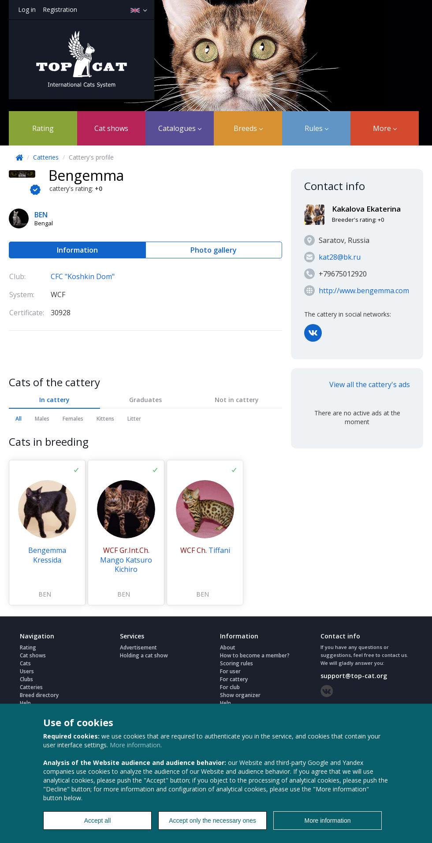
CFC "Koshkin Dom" (83, 276)
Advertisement (138, 647)
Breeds (248, 128)
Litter (134, 418)
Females (73, 418)
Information (77, 250)
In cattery (54, 399)
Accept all (97, 820)
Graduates (145, 399)
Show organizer (240, 695)
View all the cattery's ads (369, 384)
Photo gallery (213, 250)
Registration (60, 9)
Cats (25, 663)
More (385, 128)
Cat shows (111, 128)
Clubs (26, 679)
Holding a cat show (144, 655)
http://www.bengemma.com (364, 290)
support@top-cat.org (353, 675)
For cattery (234, 679)
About (227, 647)
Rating (43, 128)
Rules (316, 128)
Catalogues (179, 128)
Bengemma (86, 175)
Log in (27, 9)
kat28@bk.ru (340, 257)
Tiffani (205, 550)
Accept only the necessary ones (212, 820)
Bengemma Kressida (47, 555)
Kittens (105, 418)
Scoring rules (236, 663)
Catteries (46, 157)
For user (230, 671)
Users (27, 671)
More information (135, 745)
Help (25, 703)
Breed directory (39, 695)
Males (42, 418)
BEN (44, 594)
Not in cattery (237, 399)
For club (230, 687)
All (18, 418)
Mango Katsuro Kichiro (126, 559)
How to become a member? (255, 655)
